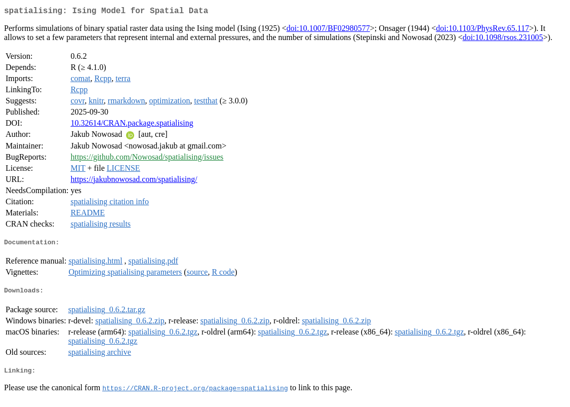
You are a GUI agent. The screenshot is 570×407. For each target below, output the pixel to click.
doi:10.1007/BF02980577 (328, 30)
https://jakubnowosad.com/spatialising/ (133, 181)
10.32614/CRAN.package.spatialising (131, 125)
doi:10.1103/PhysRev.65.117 (482, 30)
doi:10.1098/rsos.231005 (503, 39)
